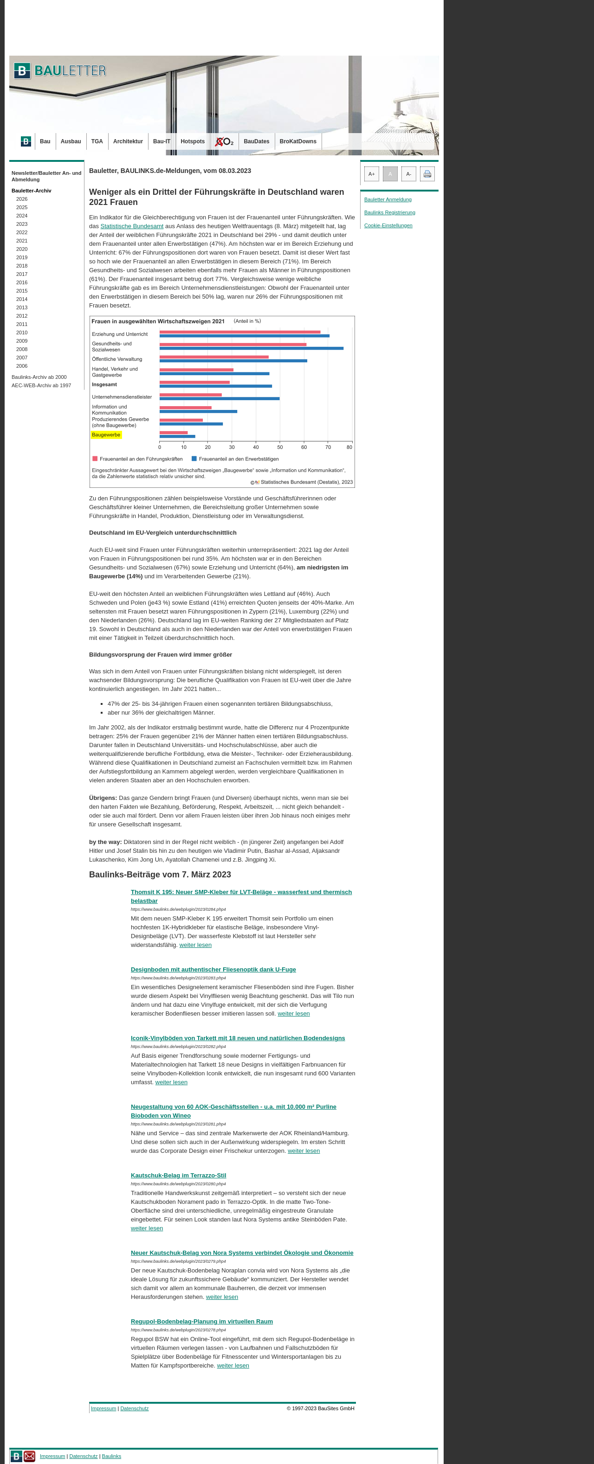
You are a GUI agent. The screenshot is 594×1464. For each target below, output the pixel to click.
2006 (21, 366)
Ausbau (71, 141)
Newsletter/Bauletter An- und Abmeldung (47, 176)
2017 (21, 274)
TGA (97, 141)
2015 (21, 291)
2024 (21, 215)
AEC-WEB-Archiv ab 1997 (41, 385)
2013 (21, 307)
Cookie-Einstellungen (388, 225)
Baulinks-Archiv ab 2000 (39, 377)
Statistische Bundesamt (132, 226)
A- (409, 174)
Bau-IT (161, 141)
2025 (21, 207)
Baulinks (112, 1456)
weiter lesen (196, 944)
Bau (45, 141)
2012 (21, 316)
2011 (21, 324)
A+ (371, 174)
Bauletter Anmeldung (388, 199)
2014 (21, 299)
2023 (21, 224)
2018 (21, 266)
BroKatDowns (298, 141)
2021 (21, 240)
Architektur (128, 141)
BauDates (256, 141)
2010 (21, 332)
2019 (21, 257)
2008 (21, 349)
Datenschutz (134, 1408)
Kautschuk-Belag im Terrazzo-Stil (178, 1175)
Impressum (103, 1408)
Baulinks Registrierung (389, 212)
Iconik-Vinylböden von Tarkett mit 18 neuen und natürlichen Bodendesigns (238, 1038)
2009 (21, 341)
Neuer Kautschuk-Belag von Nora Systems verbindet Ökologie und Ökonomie (242, 1252)
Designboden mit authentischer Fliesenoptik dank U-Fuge (213, 969)
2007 (21, 357)
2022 (21, 232)
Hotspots (193, 141)
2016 (21, 282)
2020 (21, 249)
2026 (21, 199)
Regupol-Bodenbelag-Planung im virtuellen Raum (202, 1321)
